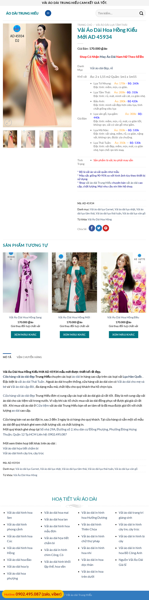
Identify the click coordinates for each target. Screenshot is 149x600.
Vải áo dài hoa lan (56, 519)
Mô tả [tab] (7, 357)
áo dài (76, 376)
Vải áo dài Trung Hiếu (79, 595)
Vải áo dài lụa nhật (125, 209)
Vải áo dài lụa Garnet (101, 209)
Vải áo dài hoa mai (56, 512)
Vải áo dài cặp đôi (22, 386)
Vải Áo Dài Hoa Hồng (100, 219)
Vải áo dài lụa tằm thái (111, 24)
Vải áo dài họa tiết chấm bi (20, 448)
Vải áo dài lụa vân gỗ (134, 213)
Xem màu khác (25, 334)
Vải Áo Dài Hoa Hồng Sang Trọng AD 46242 (35, 317)
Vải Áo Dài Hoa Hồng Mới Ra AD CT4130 (83, 317)
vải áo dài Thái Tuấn (31, 381)
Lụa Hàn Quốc (133, 376)
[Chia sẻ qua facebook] (92, 228)
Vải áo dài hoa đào (19, 559)
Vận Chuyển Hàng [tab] (29, 357)
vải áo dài (132, 182)
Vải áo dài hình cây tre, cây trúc (23, 453)
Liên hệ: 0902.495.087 (52, 434)
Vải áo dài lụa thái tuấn (108, 213)
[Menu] (48, 13)
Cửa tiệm (42, 405)
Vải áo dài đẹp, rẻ (101, 68)
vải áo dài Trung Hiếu (98, 182)
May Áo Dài (108, 56)
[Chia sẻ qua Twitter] (99, 228)
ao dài (16, 410)
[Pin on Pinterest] (106, 228)
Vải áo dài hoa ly (18, 566)
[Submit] (141, 13)
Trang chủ (84, 24)
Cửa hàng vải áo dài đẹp (19, 376)
